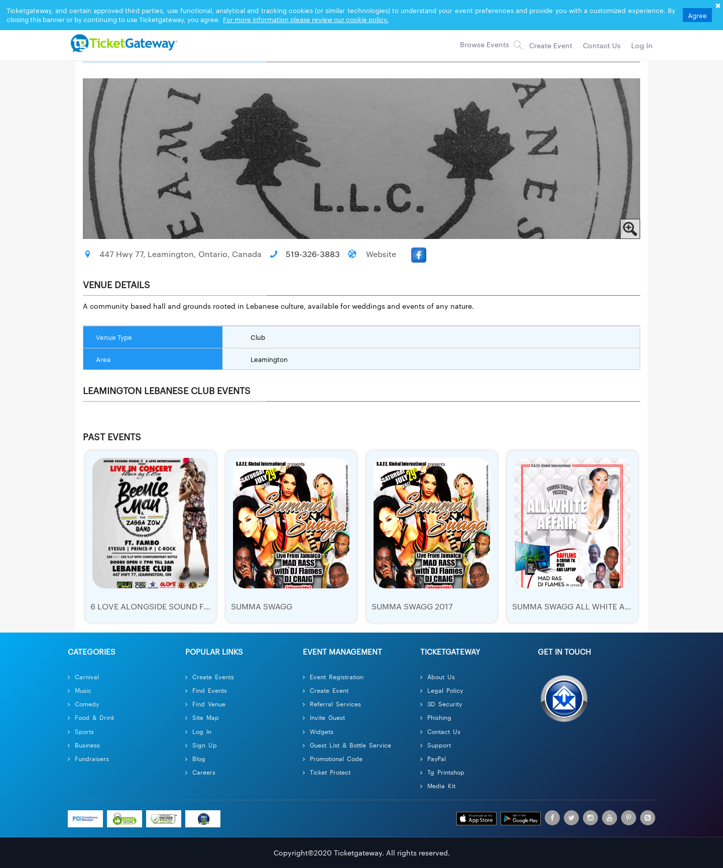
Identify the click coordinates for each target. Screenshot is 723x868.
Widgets (318, 731)
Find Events (206, 690)
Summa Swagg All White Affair (579, 606)
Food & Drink (91, 717)
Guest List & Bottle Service (347, 744)
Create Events (209, 676)
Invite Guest (324, 717)
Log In (198, 731)
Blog (195, 758)
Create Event (325, 690)
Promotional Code (333, 758)
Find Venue (205, 703)
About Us (437, 676)
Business (84, 744)
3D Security (441, 703)
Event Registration (333, 676)
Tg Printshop (442, 772)
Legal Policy (441, 690)
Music (79, 690)
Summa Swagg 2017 (412, 606)
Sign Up (201, 744)
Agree (697, 15)
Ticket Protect (326, 772)
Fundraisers (88, 758)
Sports (81, 731)
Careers (200, 772)
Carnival (83, 676)
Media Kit (437, 785)
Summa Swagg (261, 606)
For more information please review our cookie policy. (306, 19)
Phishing (435, 717)
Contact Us (440, 731)
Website (381, 254)
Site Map (202, 717)
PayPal (433, 758)
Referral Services (332, 703)
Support (435, 744)
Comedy (83, 703)
